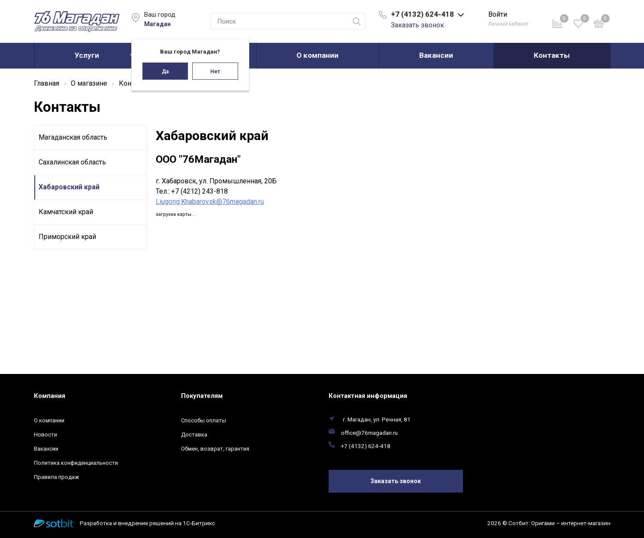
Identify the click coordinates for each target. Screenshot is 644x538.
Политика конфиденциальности (76, 463)
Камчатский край (66, 212)
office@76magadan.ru (369, 432)
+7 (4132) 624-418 (365, 445)
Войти (497, 14)
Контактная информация (368, 396)
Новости (45, 434)
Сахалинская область (72, 162)
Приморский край (67, 237)
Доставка (194, 434)
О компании (317, 55)
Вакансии (436, 55)
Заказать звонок (417, 25)
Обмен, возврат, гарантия (215, 448)
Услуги (87, 55)
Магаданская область (73, 137)
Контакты (552, 55)
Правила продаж (56, 477)
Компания (49, 396)
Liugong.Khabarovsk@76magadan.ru (210, 201)
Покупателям (202, 396)
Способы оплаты (203, 420)
